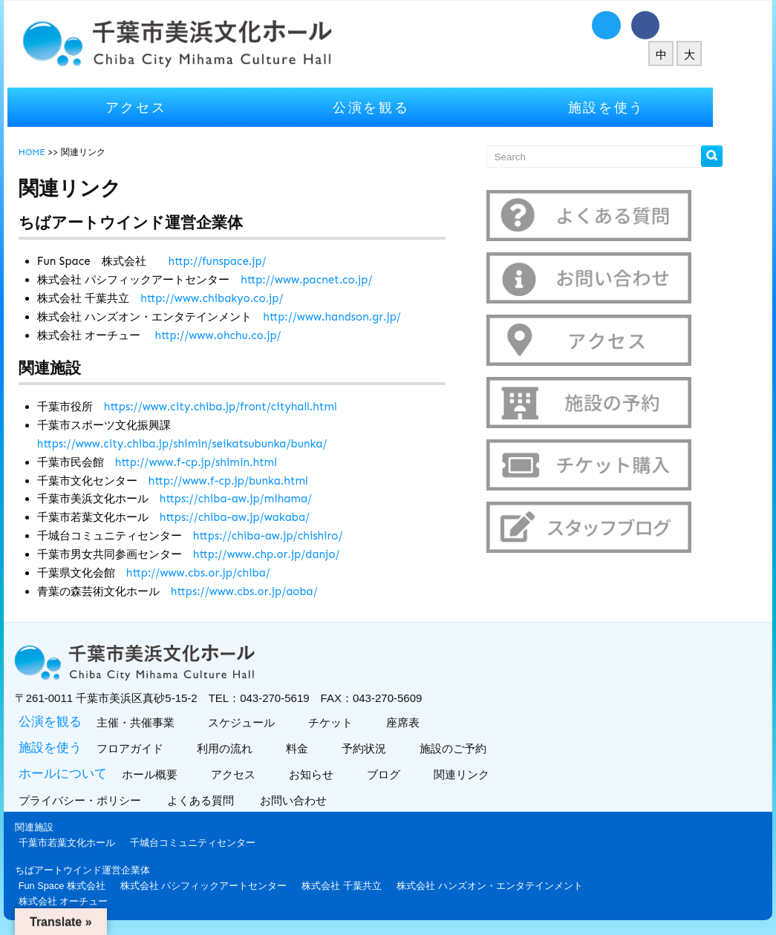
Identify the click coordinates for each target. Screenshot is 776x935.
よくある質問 (230, 800)
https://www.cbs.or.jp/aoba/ (272, 591)
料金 (323, 748)
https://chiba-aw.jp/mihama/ (264, 498)
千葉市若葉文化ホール (95, 842)
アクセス (164, 107)
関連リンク (488, 774)
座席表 (429, 722)
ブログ (409, 774)
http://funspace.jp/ (245, 261)
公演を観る (399, 107)
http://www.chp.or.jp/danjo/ (294, 554)
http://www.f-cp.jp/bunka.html (256, 481)
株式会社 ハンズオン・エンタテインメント (518, 885)
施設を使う (634, 107)
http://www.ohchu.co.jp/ (246, 335)
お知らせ (337, 774)
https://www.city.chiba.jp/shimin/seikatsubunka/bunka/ (210, 443)
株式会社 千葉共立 (370, 885)
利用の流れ (251, 748)
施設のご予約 (479, 748)
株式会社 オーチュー (92, 901)
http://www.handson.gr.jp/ (360, 317)
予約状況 (390, 748)
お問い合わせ (323, 800)
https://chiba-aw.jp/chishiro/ (296, 535)
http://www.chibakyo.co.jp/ (240, 298)
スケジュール (267, 722)
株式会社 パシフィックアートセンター (232, 885)
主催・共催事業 (162, 722)
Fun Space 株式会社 (90, 885)
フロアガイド (156, 748)
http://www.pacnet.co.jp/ (334, 279)
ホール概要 (176, 774)
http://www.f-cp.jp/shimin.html (224, 462)
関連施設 (62, 827)
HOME (60, 152)
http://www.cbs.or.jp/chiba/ (226, 573)
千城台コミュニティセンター (221, 842)
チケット (357, 722)
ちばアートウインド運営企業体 (110, 870)
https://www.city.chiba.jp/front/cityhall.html (248, 406)
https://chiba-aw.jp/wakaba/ (263, 517)
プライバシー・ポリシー (110, 800)
